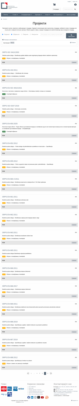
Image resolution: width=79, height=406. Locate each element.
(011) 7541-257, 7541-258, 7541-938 (65, 389)
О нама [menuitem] (14, 14)
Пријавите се (75, 400)
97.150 (12, 42)
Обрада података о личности (35, 389)
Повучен (24, 34)
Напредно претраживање (9, 39)
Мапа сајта (31, 388)
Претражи (71, 35)
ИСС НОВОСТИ (32, 386)
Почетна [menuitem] (5, 14)
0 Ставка (57, 4)
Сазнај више (74, 62)
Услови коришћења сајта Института (36, 391)
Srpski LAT (75, 1)
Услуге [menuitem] (47, 14)
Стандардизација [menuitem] (25, 14)
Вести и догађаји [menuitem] (71, 14)
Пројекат (6, 34)
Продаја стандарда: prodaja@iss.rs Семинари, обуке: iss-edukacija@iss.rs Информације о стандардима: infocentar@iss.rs (66, 393)
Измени (73, 42)
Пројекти (5, 19)
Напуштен (34, 34)
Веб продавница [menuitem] (58, 14)
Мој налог (73, 4)
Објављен (15, 34)
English (69, 1)
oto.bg (22, 402)
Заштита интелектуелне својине (35, 392)
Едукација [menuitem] (37, 14)
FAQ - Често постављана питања (36, 394)
